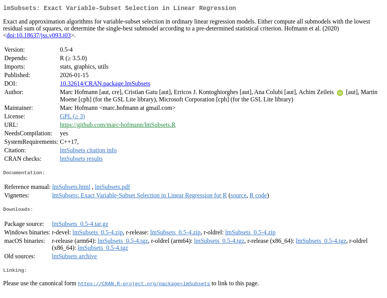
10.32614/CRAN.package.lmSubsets (105, 85)
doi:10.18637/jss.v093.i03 (39, 37)
